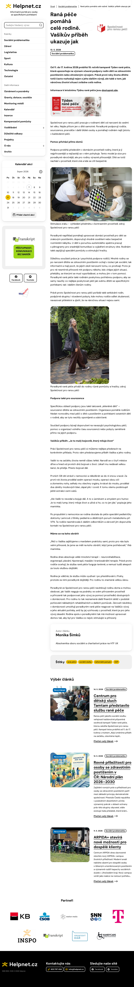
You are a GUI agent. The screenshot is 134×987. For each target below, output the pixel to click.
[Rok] (27, 171)
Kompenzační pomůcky (17, 121)
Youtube (30, 278)
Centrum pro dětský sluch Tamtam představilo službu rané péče (111, 703)
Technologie (11, 70)
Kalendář (9, 109)
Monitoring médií (14, 103)
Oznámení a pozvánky (16, 91)
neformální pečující (103, 662)
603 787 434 (55, 969)
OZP (116, 662)
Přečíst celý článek (103, 741)
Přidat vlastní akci (25, 215)
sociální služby (85, 662)
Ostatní (8, 76)
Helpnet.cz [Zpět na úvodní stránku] (27, 6)
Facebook (16, 278)
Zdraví (7, 46)
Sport (7, 58)
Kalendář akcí (23, 164)
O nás (7, 145)
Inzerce (8, 115)
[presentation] (70, 703)
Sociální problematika (16, 40)
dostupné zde (110, 90)
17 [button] (8, 197)
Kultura (8, 64)
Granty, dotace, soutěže (18, 97)
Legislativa (10, 52)
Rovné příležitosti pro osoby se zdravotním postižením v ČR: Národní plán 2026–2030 (112, 772)
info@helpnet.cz (74, 969)
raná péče (71, 662)
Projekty (9, 139)
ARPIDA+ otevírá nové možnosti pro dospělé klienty (110, 842)
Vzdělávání (10, 127)
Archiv (8, 151)
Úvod (52, 6)
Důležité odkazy (13, 133)
